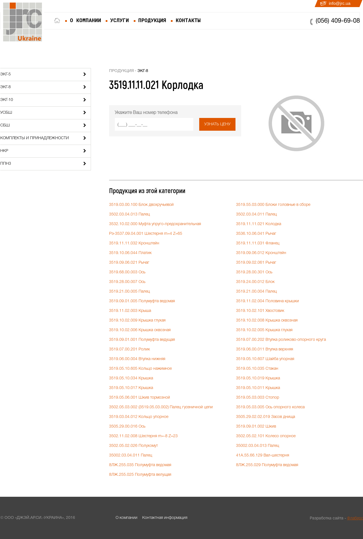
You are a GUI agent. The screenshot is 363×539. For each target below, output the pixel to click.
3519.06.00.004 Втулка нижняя (137, 359)
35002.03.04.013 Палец (257, 446)
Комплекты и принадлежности (34, 138)
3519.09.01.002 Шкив (256, 426)
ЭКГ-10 (6, 100)
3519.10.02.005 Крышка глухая (264, 330)
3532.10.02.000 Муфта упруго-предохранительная (155, 224)
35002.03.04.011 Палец (130, 455)
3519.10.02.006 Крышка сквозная (140, 330)
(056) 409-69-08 (338, 21)
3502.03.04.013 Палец (129, 214)
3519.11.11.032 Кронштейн (134, 243)
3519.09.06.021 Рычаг (129, 263)
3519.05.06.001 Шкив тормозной (139, 398)
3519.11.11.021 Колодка (258, 224)
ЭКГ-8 (5, 87)
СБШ (5, 125)
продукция (152, 20)
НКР (4, 151)
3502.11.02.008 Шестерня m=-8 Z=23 (143, 436)
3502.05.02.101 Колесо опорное (266, 436)
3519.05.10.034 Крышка (131, 378)
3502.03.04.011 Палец (256, 214)
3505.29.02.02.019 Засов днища (265, 417)
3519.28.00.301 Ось (254, 272)
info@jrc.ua (339, 3)
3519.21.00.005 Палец (129, 291)
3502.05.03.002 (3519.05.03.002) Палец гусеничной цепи (161, 407)
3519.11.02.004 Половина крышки (267, 301)
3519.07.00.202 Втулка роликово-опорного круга (281, 340)
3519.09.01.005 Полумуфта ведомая (142, 301)
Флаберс (355, 518)
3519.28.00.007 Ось (127, 282)
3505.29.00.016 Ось (127, 426)
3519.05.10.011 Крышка (258, 388)
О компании (126, 518)
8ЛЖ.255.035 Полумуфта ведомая (140, 465)
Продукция (121, 71)
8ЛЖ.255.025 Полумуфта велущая (140, 475)
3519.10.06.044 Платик (130, 253)
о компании (85, 20)
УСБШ (6, 113)
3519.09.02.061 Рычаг (256, 263)
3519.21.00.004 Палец (256, 291)
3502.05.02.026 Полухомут (133, 446)
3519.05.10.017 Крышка (131, 388)
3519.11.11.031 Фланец (257, 243)
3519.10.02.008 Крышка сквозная (267, 320)
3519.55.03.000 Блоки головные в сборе (273, 205)
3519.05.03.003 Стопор (257, 398)
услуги (119, 20)
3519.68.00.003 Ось (127, 272)
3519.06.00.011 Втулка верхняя (264, 349)
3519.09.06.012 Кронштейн (261, 253)
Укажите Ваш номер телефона (146, 113)
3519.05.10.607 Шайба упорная (265, 359)
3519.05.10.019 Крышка (258, 378)
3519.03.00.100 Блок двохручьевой (141, 205)
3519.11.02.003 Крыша (130, 311)
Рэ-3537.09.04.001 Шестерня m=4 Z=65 (145, 234)
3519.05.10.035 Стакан (257, 369)
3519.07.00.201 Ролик (129, 349)
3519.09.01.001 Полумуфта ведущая (142, 340)
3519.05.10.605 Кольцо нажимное (140, 369)
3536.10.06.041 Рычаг (256, 234)
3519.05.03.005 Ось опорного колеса (270, 407)
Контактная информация (164, 518)
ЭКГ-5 (5, 74)
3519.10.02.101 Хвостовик (260, 311)
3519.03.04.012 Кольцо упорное (138, 417)
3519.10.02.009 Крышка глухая (137, 320)
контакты (188, 20)
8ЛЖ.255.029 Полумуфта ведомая (267, 465)
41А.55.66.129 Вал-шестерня (262, 455)
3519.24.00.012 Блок (255, 282)
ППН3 (5, 164)
